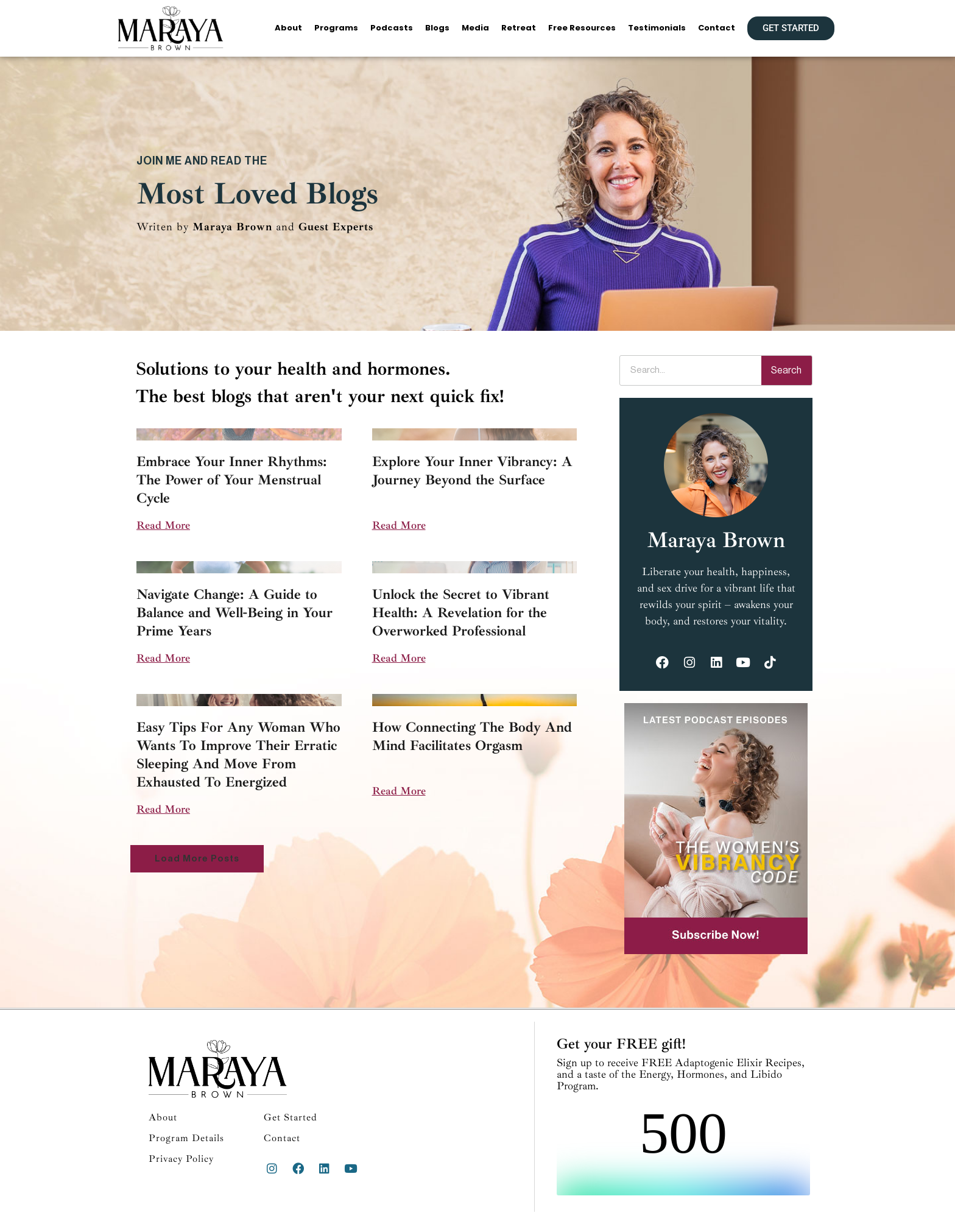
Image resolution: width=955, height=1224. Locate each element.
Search (786, 370)
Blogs (437, 28)
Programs (336, 28)
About (288, 28)
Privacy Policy (181, 1159)
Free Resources (582, 28)
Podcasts (391, 28)
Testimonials (657, 28)
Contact (716, 28)
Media (475, 28)
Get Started (290, 1117)
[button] (197, 858)
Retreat (518, 28)
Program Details (186, 1138)
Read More (163, 525)
